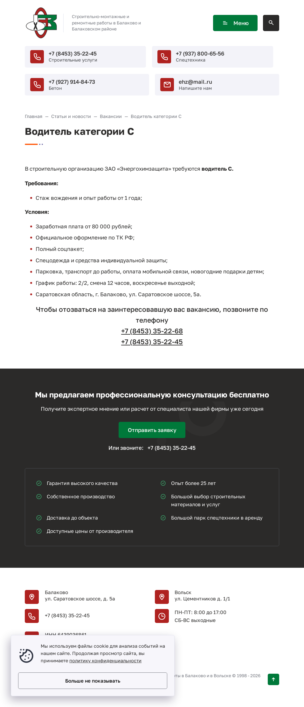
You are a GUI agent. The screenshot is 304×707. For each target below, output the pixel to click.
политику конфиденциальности (105, 660)
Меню (235, 23)
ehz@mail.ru (195, 81)
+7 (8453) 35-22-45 (73, 53)
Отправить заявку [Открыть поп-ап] (152, 430)
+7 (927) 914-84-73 (72, 81)
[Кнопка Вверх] (273, 679)
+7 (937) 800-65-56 (200, 53)
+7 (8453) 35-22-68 (152, 331)
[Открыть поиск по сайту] (271, 23)
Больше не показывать (92, 681)
